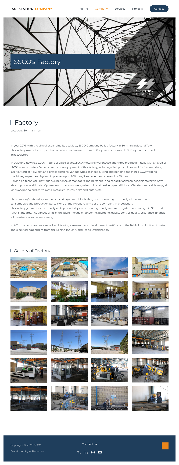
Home (84, 8)
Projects (137, 8)
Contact (159, 8)
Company (101, 8)
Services (120, 8)
